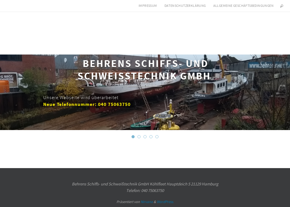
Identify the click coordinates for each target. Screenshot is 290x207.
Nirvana (147, 201)
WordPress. (165, 201)
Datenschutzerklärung (185, 5)
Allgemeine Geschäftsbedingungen (243, 5)
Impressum (148, 5)
